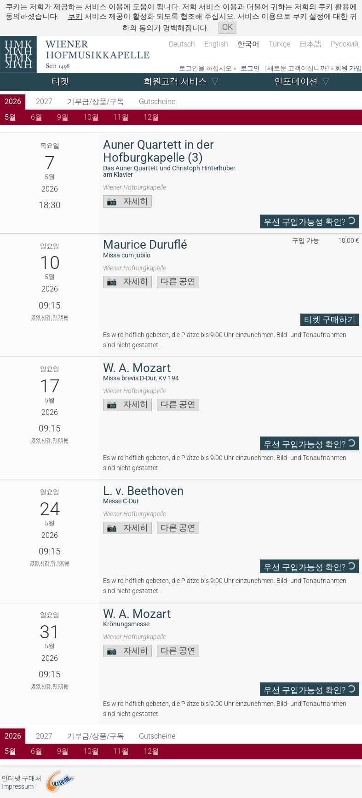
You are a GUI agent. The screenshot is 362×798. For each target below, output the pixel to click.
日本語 (310, 44)
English (216, 44)
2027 (44, 101)
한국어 (248, 44)
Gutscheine (157, 101)
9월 (63, 117)
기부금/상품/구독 (95, 101)
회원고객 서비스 (175, 81)
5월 (10, 117)
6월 (36, 117)
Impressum (17, 787)
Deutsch (182, 44)
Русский (344, 44)
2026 (13, 101)
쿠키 (75, 16)
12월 (151, 117)
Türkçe (279, 44)
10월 (91, 117)
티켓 (60, 81)
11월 (121, 117)
